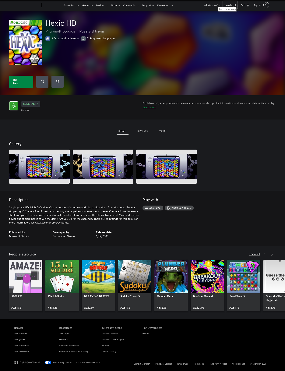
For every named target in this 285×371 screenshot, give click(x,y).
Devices (102, 5)
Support (150, 5)
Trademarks (198, 363)
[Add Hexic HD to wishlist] (42, 82)
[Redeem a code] (57, 82)
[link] (25, 285)
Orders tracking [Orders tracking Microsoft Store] (109, 351)
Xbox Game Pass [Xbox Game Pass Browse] (21, 345)
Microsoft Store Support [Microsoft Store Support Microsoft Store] (113, 339)
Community (132, 5)
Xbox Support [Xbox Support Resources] (65, 333)
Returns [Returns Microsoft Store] (105, 345)
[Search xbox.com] (230, 5)
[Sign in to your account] (261, 5)
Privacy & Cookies (163, 363)
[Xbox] (52, 5)
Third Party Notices (218, 363)
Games (86, 5)
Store (116, 5)
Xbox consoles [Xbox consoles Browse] (20, 333)
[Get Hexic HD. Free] (21, 82)
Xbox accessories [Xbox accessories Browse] (22, 351)
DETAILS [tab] (122, 131)
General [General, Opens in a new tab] (30, 104)
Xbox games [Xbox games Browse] (19, 339)
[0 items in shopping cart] (245, 4)
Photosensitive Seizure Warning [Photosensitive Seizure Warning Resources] (73, 351)
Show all (254, 254)
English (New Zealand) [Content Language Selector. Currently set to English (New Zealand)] (30, 362)
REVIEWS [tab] (142, 131)
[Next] (272, 254)
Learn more (149, 107)
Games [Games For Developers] (145, 333)
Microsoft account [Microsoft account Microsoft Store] (110, 333)
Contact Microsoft (142, 363)
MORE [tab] (162, 131)
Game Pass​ (70, 5)
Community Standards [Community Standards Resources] (69, 345)
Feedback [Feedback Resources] (63, 339)
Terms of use (182, 363)
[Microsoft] (27, 5)
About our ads (238, 363)
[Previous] (264, 254)
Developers (168, 5)
